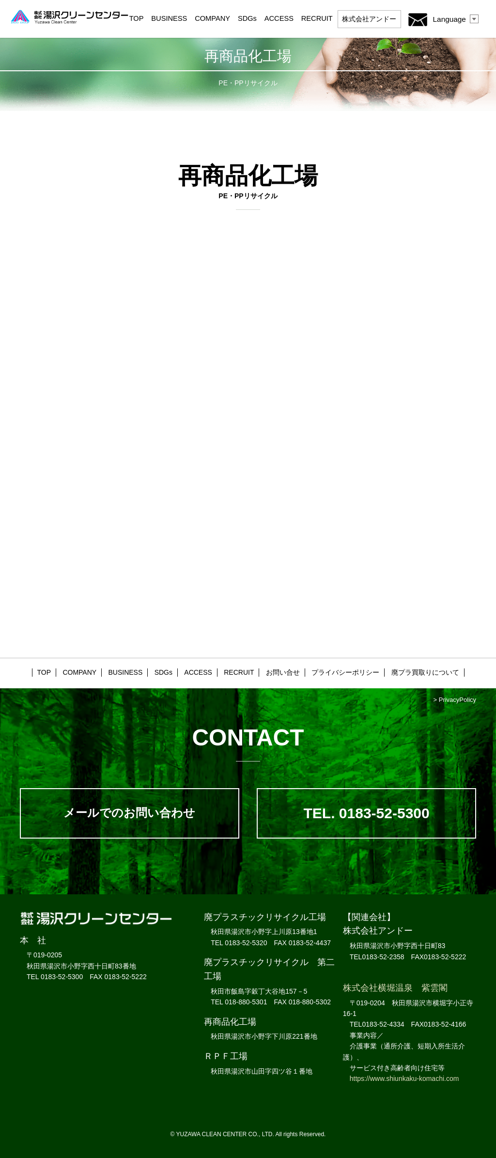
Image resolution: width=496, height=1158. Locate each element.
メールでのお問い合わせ (129, 812)
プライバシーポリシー (345, 672)
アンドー (369, 19)
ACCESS (279, 18)
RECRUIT (317, 18)
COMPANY (212, 18)
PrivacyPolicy (457, 699)
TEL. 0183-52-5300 (367, 813)
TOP (136, 18)
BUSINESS (169, 18)
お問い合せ (283, 672)
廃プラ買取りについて (425, 672)
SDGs (247, 18)
